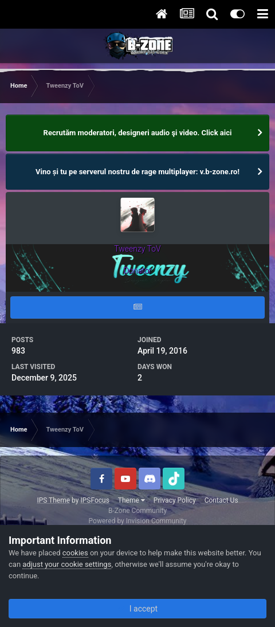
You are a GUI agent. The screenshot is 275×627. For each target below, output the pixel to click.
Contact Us (221, 500)
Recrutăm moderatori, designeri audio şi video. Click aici (138, 132)
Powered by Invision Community (138, 521)
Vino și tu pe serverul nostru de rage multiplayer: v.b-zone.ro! (137, 171)
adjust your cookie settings (66, 564)
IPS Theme (53, 500)
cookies (75, 552)
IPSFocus (94, 500)
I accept (137, 608)
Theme (131, 500)
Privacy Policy (175, 500)
